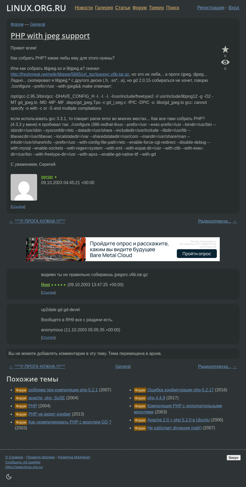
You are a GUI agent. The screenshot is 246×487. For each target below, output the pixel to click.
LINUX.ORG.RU (36, 8)
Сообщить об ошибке (23, 462)
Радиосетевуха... (214, 221)
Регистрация (211, 7)
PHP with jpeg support (50, 35)
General (37, 24)
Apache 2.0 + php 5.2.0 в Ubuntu (178, 420)
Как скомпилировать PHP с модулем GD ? (69, 422)
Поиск (172, 7)
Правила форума (41, 457)
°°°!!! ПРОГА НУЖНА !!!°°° (40, 221)
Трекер (156, 7)
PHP (32, 406)
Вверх (234, 458)
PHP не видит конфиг (49, 414)
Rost (45, 284)
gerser (47, 177)
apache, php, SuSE (46, 398)
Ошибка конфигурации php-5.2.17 (180, 390)
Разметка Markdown (74, 457)
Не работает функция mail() (174, 428)
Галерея (104, 7)
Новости (84, 7)
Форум (140, 7)
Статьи (122, 7)
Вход (234, 7)
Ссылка (18, 207)
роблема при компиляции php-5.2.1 (63, 390)
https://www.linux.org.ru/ (24, 467)
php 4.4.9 (156, 398)
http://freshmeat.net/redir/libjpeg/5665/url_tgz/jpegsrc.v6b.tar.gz (70, 74)
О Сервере (14, 457)
